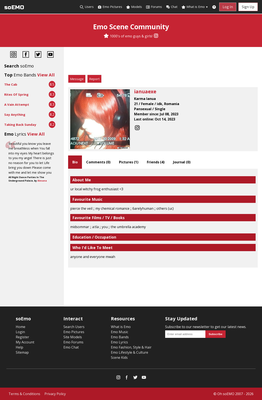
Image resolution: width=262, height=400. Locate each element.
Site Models (72, 337)
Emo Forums (73, 342)
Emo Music (119, 332)
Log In (228, 6)
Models (134, 6)
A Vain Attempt (16, 104)
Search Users (73, 326)
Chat (172, 6)
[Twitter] (38, 55)
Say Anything (14, 114)
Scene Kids (119, 357)
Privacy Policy (55, 393)
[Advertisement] (163, 62)
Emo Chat (71, 347)
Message (77, 79)
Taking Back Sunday (20, 124)
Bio (75, 162)
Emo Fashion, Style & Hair (131, 347)
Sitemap (22, 352)
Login (20, 332)
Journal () (181, 162)
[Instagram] (156, 36)
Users (87, 6)
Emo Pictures (109, 6)
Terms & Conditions (24, 393)
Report (94, 79)
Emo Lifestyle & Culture (129, 352)
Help (19, 347)
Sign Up (248, 6)
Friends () (156, 162)
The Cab (10, 84)
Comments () (98, 162)
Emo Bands (120, 337)
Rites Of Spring (16, 94)
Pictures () (128, 162)
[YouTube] (50, 55)
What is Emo (194, 6)
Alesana (42, 180)
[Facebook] (26, 55)
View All (46, 75)
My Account (25, 342)
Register (22, 337)
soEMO (14, 7)
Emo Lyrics (119, 342)
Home (20, 326)
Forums (154, 6)
